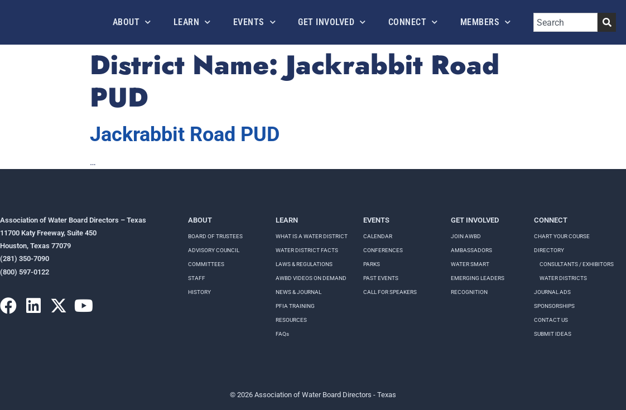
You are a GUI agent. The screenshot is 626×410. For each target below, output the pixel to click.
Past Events (380, 278)
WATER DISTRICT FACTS (307, 250)
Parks (371, 264)
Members (485, 22)
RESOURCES (291, 320)
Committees (206, 264)
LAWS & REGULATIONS (304, 264)
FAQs (282, 333)
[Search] (607, 22)
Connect (413, 22)
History (199, 292)
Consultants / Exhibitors (577, 264)
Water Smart (470, 264)
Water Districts (563, 278)
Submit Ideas (552, 333)
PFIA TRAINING (295, 306)
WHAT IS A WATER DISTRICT (312, 236)
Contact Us (551, 320)
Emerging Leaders (477, 278)
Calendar (377, 236)
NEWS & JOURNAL (298, 292)
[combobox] (565, 22)
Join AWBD (466, 236)
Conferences (383, 250)
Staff (196, 278)
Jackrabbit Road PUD (185, 134)
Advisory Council (213, 250)
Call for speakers (390, 292)
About (132, 22)
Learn (192, 22)
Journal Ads (552, 292)
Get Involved (332, 22)
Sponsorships (554, 306)
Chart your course (562, 236)
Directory (549, 250)
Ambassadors (471, 250)
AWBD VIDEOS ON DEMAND (311, 278)
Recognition (469, 292)
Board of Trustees (215, 236)
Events (254, 22)
